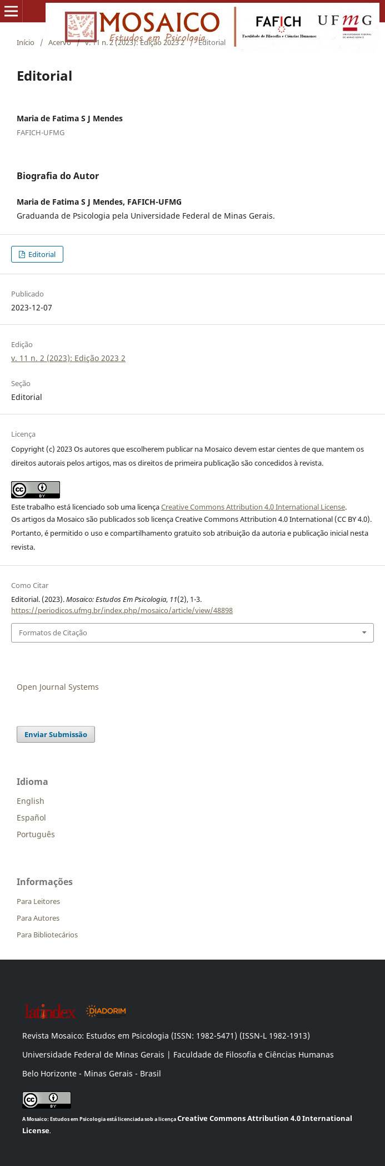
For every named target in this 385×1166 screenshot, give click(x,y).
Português (36, 834)
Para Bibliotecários (47, 935)
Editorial (41, 254)
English (30, 801)
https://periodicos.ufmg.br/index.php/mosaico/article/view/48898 (122, 610)
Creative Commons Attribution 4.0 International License (253, 507)
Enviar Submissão (55, 734)
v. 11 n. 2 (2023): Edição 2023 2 (134, 42)
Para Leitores (38, 901)
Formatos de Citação (53, 633)
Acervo (59, 42)
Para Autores (38, 918)
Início (25, 42)
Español (31, 817)
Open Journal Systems (58, 686)
